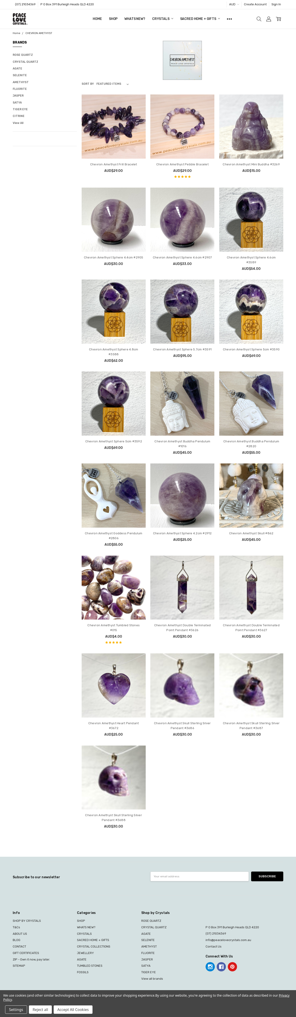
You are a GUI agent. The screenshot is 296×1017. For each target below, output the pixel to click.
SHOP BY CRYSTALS (27, 921)
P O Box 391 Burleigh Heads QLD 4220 (67, 4)
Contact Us (214, 946)
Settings (16, 1009)
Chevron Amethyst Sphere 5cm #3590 (251, 349)
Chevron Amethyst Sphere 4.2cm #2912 (182, 533)
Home (97, 19)
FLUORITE (20, 89)
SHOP (113, 19)
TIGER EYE (20, 109)
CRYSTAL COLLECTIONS (93, 946)
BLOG (16, 940)
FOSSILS (83, 972)
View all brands (152, 978)
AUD (234, 4)
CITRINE (19, 116)
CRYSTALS (162, 19)
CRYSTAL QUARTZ (25, 61)
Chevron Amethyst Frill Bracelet (113, 164)
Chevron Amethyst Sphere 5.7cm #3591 (182, 349)
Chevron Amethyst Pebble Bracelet (182, 164)
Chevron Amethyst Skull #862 (251, 533)
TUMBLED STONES (89, 965)
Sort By (88, 83)
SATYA (17, 102)
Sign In (276, 4)
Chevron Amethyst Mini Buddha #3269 (251, 164)
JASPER (18, 95)
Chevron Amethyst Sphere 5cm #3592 (113, 441)
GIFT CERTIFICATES (26, 953)
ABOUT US (20, 933)
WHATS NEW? (134, 19)
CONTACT (19, 946)
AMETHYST (21, 82)
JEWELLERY (85, 953)
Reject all (40, 1009)
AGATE (17, 68)
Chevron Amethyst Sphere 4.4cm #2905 (113, 257)
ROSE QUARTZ (23, 55)
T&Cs (16, 927)
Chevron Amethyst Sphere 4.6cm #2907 (182, 257)
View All (18, 123)
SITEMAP (19, 965)
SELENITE (20, 75)
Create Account (255, 4)
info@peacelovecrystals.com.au (228, 940)
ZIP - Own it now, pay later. (31, 959)
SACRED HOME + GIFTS (200, 19)
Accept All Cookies (73, 1009)
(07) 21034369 (25, 4)
